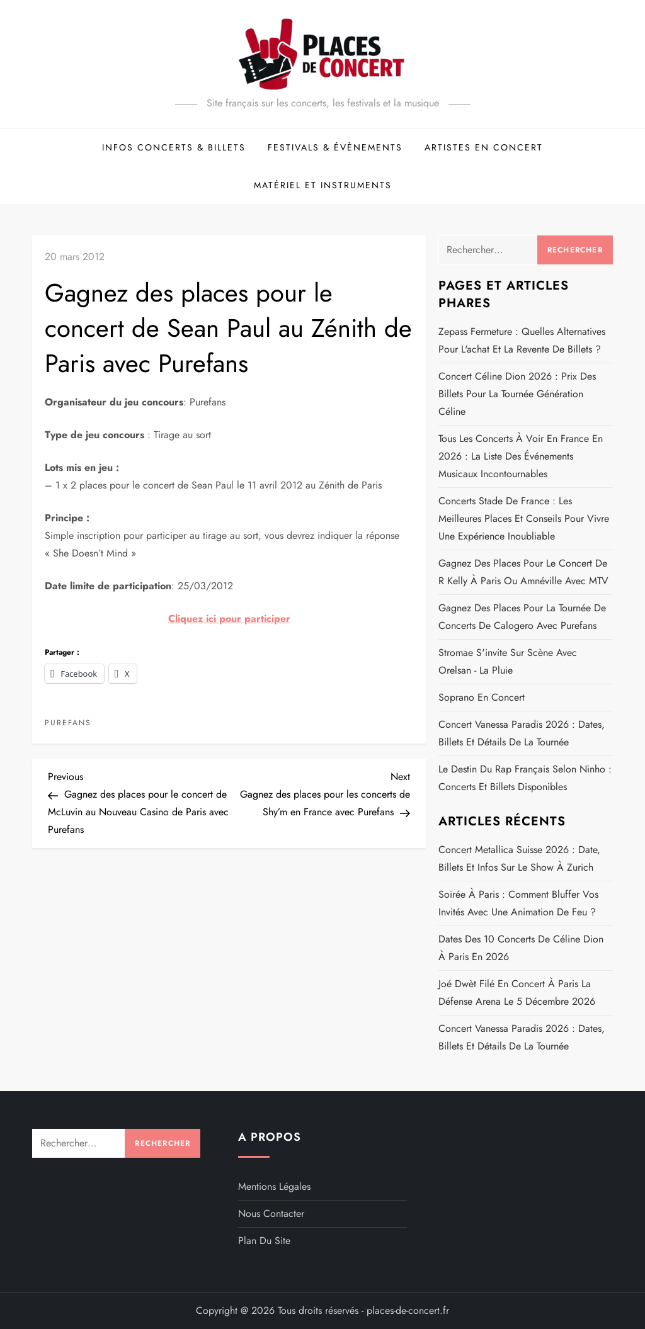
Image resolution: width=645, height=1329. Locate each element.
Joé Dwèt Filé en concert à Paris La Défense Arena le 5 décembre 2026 (516, 992)
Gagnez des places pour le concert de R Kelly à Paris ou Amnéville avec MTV (523, 572)
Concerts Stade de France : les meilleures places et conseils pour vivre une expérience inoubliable (523, 518)
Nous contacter (271, 1213)
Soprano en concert (481, 697)
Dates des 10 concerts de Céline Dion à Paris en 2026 (520, 948)
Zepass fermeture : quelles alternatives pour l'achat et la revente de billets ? (521, 340)
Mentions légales (274, 1186)
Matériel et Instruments (323, 185)
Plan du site (264, 1240)
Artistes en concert (484, 147)
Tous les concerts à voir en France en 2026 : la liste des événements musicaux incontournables (520, 456)
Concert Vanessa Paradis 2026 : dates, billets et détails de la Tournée (521, 733)
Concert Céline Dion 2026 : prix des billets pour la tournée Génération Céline (517, 394)
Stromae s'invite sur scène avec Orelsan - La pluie (507, 661)
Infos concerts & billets (174, 147)
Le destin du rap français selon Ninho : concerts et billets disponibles (525, 778)
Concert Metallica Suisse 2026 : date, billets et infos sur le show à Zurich (519, 858)
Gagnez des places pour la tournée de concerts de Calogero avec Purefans (522, 617)
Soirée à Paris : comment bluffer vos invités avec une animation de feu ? (518, 903)
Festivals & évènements (335, 147)
